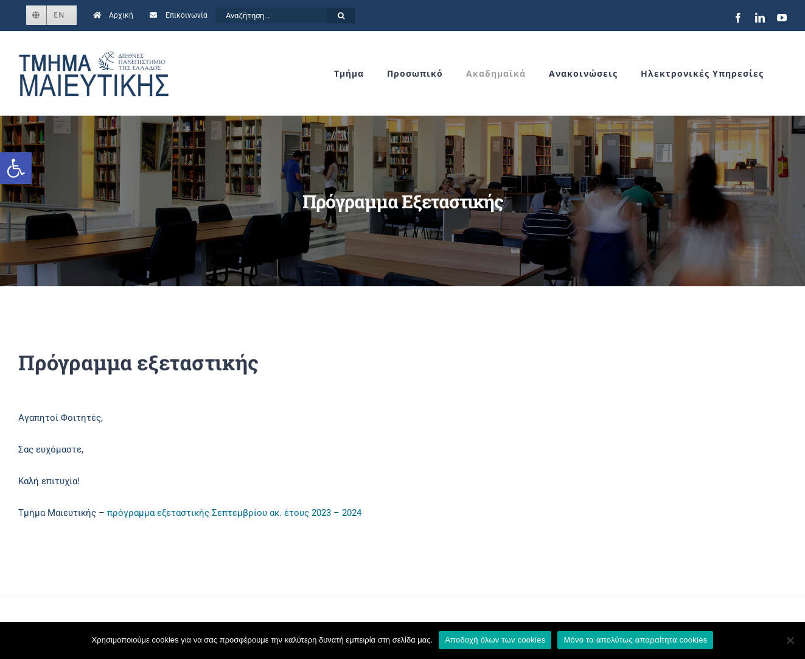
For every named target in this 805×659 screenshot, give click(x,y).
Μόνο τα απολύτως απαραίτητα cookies (635, 639)
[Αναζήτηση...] (271, 15)
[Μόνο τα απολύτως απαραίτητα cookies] (790, 640)
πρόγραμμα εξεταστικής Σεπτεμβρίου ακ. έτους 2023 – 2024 (234, 512)
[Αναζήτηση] (341, 15)
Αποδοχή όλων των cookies (495, 639)
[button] (16, 168)
